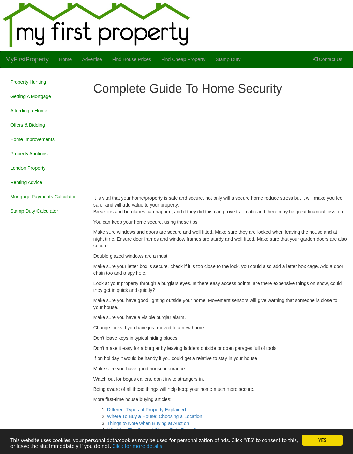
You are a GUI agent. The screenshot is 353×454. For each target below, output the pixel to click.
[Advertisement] (220, 147)
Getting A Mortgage (30, 96)
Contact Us (327, 59)
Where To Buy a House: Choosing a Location (154, 416)
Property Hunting (28, 82)
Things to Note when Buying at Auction (148, 423)
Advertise (92, 59)
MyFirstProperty (27, 59)
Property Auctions (29, 153)
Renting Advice (26, 182)
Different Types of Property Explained (146, 409)
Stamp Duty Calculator (34, 211)
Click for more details (137, 446)
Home (65, 59)
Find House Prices (131, 59)
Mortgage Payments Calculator (43, 196)
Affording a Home (28, 110)
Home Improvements (32, 139)
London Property (28, 168)
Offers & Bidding (27, 125)
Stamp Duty (228, 59)
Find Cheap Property (183, 59)
